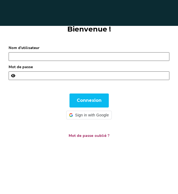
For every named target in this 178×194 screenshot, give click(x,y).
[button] (89, 115)
